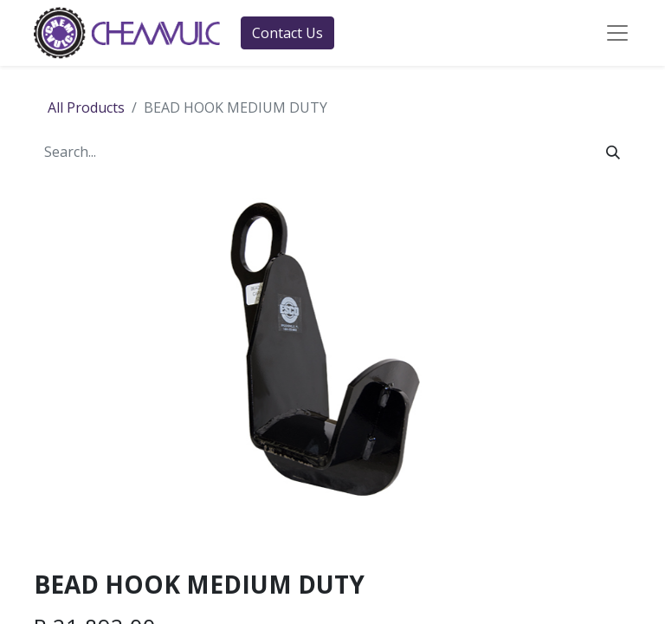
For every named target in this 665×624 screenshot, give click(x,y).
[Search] (613, 151)
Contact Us (287, 32)
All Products (86, 107)
